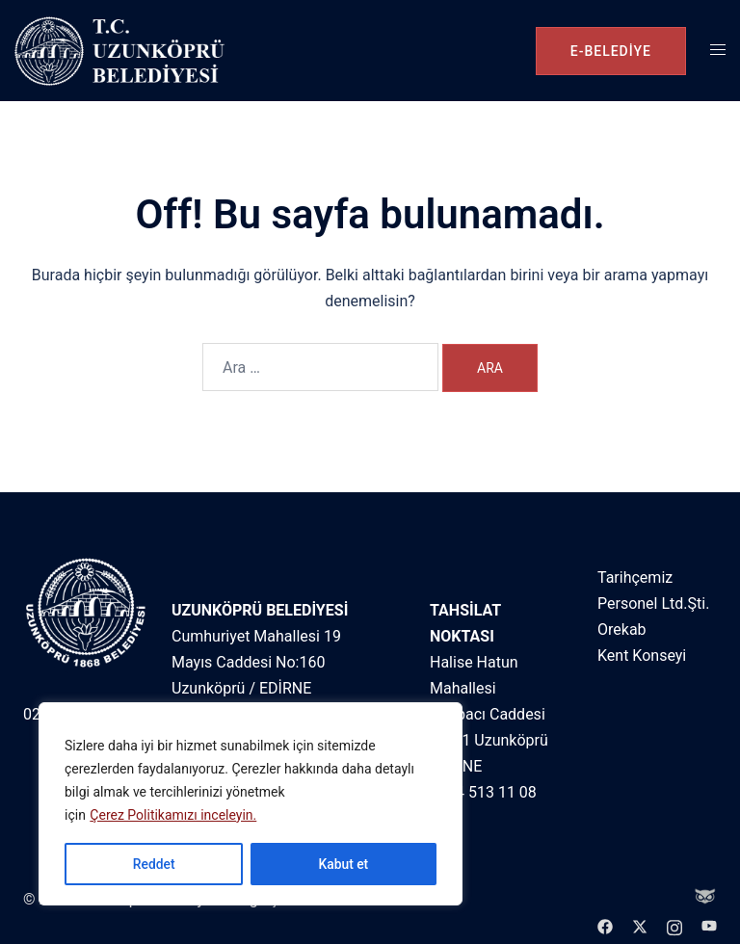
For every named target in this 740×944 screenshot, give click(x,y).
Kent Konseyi (641, 655)
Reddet (153, 864)
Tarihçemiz (635, 577)
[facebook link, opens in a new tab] (605, 925)
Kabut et (343, 864)
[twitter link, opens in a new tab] (640, 925)
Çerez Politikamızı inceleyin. (173, 816)
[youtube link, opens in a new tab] (709, 925)
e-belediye (610, 51)
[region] (250, 804)
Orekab (622, 629)
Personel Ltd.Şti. (653, 603)
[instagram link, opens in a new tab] (674, 925)
